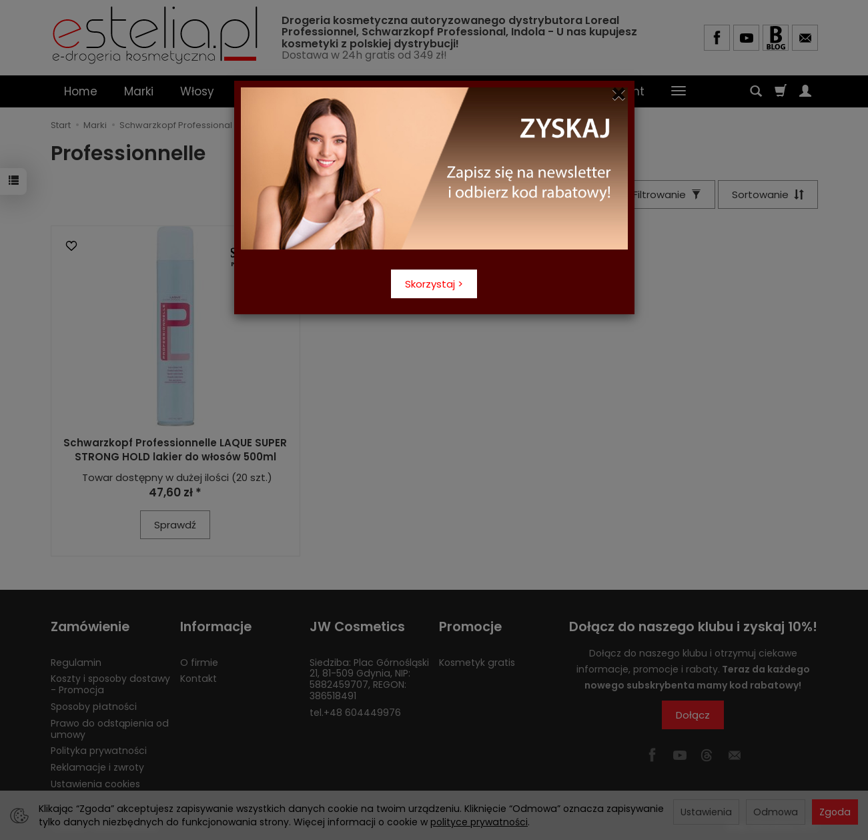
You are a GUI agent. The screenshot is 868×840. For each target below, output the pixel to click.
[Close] (619, 94)
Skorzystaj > (434, 284)
